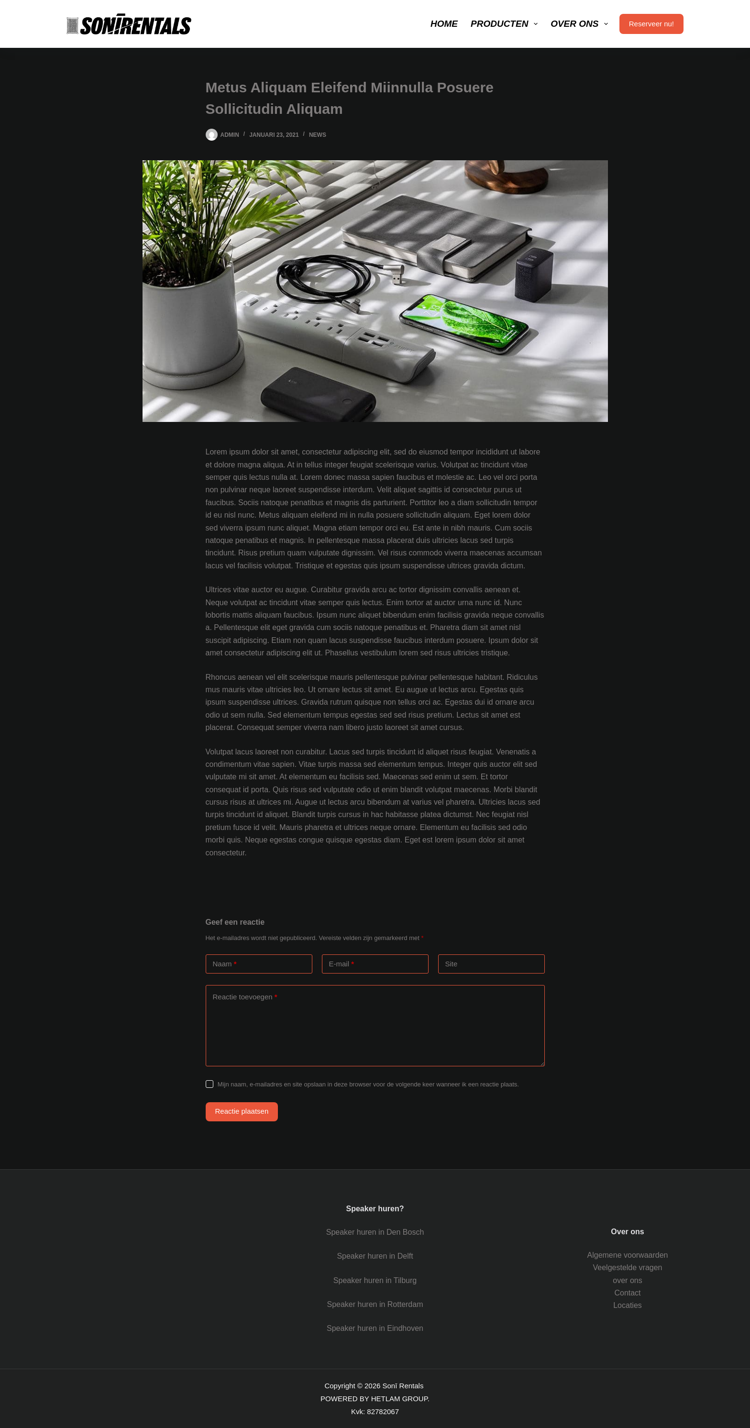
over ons (627, 1280)
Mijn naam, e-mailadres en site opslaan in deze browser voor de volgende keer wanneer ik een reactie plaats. (368, 1084)
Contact (627, 1293)
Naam (225, 964)
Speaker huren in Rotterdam (375, 1304)
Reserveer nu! (651, 24)
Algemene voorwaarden (627, 1255)
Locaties (627, 1305)
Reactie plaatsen (242, 1111)
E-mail (341, 964)
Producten (506, 24)
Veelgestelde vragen (627, 1267)
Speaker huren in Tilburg (375, 1280)
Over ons (581, 24)
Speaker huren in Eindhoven (375, 1328)
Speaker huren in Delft (375, 1256)
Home (444, 24)
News (317, 135)
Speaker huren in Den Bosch (375, 1232)
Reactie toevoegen (245, 997)
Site (451, 964)
